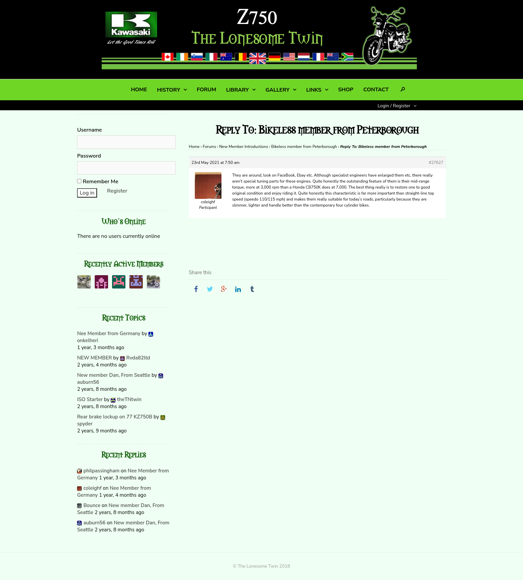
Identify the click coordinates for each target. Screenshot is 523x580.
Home (194, 146)
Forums (209, 146)
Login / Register (394, 106)
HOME (139, 89)
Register (117, 191)
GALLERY (278, 90)
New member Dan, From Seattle (113, 375)
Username (89, 130)
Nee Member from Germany (108, 333)
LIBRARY (237, 90)
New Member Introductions (243, 146)
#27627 (436, 162)
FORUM (206, 89)
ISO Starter (90, 399)
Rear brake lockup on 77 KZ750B (114, 416)
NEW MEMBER (94, 357)
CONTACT (376, 89)
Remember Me (97, 181)
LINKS (314, 90)
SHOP (345, 89)
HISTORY (168, 90)
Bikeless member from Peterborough (304, 146)
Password (89, 156)
